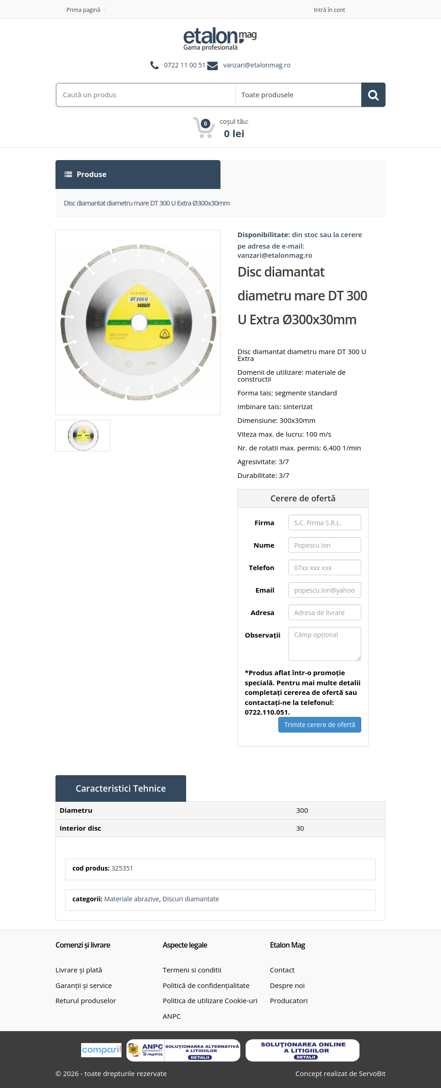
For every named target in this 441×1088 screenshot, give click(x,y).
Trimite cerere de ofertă (319, 724)
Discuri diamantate (190, 898)
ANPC (172, 1016)
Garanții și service (83, 985)
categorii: (87, 898)
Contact (282, 969)
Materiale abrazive (131, 898)
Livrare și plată (78, 969)
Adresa (263, 612)
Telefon (262, 567)
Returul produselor (85, 1000)
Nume (264, 545)
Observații (263, 634)
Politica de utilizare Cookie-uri (210, 1000)
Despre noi (287, 985)
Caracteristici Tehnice (121, 788)
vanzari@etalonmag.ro (257, 65)
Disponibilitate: (263, 234)
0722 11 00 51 (185, 65)
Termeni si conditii (192, 969)
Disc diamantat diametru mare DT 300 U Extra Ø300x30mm (147, 202)
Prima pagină (83, 9)
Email (264, 589)
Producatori (289, 1000)
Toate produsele (267, 94)
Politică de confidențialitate (206, 985)
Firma (264, 522)
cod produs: (91, 868)
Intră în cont (329, 9)
